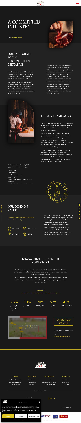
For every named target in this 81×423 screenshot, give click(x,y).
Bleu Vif (71, 408)
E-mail (26, 394)
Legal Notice (24, 420)
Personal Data (18, 420)
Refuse (21, 416)
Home (9, 37)
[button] (39, 402)
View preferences (34, 416)
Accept (8, 416)
